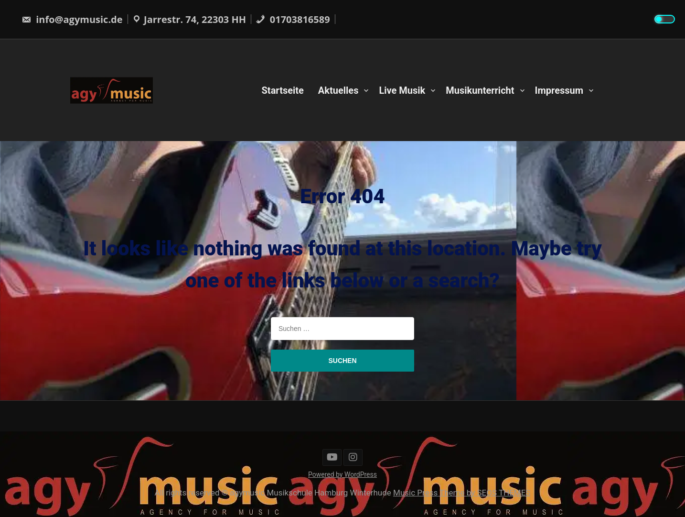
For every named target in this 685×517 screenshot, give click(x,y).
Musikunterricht (480, 90)
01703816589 (293, 19)
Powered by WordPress (342, 474)
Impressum (559, 90)
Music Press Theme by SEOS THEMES (461, 492)
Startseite (283, 90)
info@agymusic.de (72, 19)
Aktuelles (338, 90)
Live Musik (402, 90)
